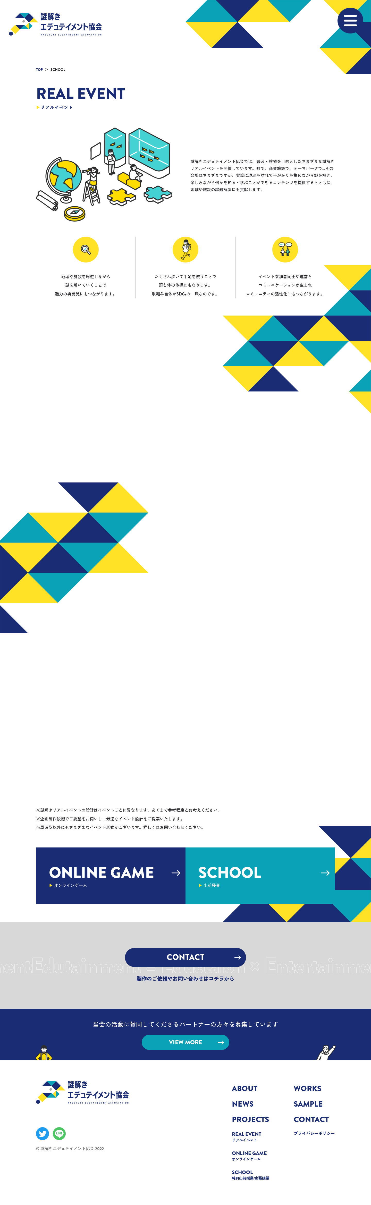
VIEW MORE (196, 1042)
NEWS (243, 1104)
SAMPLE (308, 1104)
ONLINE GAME (252, 1155)
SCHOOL (252, 1175)
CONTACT (204, 957)
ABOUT (244, 1088)
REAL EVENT (252, 1136)
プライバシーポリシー (314, 1133)
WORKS (307, 1088)
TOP (39, 69)
